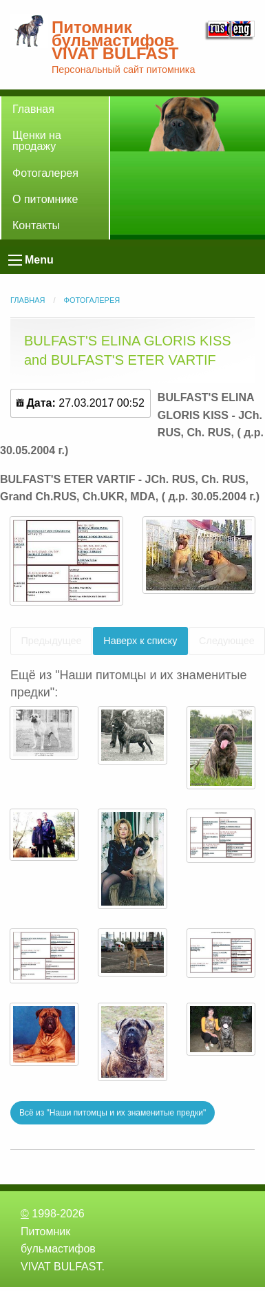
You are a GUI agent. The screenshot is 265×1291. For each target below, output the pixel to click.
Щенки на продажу (36, 140)
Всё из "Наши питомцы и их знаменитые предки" (112, 1113)
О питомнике (45, 199)
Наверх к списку (140, 640)
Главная (33, 109)
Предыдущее (51, 640)
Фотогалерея (45, 173)
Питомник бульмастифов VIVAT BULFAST (115, 40)
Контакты (36, 225)
